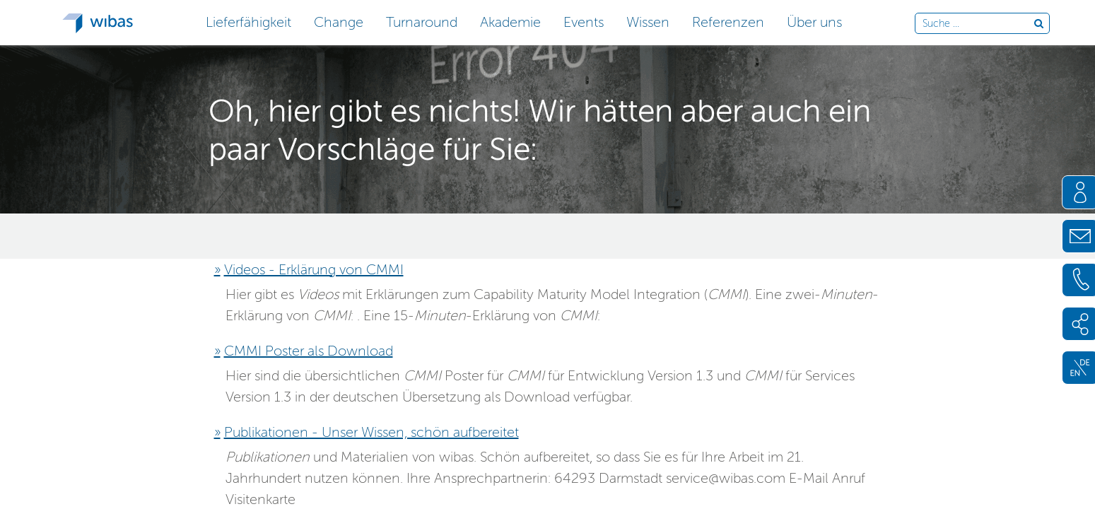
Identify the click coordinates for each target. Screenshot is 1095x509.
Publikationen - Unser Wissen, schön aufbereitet (371, 431)
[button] (248, 21)
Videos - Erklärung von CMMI (314, 269)
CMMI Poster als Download (308, 350)
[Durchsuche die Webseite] (978, 24)
